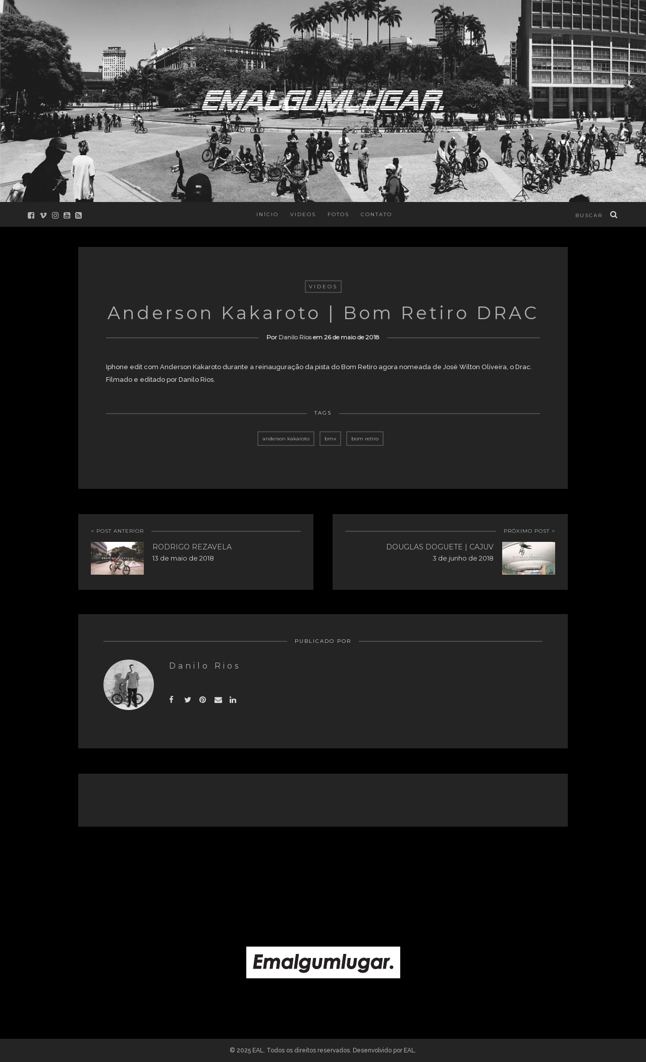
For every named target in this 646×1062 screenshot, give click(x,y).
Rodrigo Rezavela (192, 546)
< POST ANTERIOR (117, 531)
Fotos (338, 214)
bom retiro (365, 438)
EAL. (410, 1050)
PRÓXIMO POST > (529, 531)
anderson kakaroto (285, 438)
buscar (589, 215)
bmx (330, 438)
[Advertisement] (323, 862)
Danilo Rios (295, 337)
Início (267, 214)
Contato (376, 214)
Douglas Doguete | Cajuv (440, 546)
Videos (303, 214)
